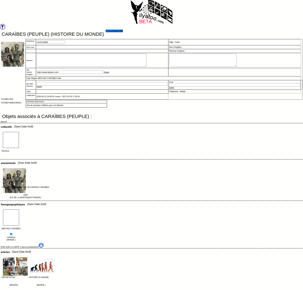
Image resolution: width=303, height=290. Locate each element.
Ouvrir (106, 75)
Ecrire (171, 90)
